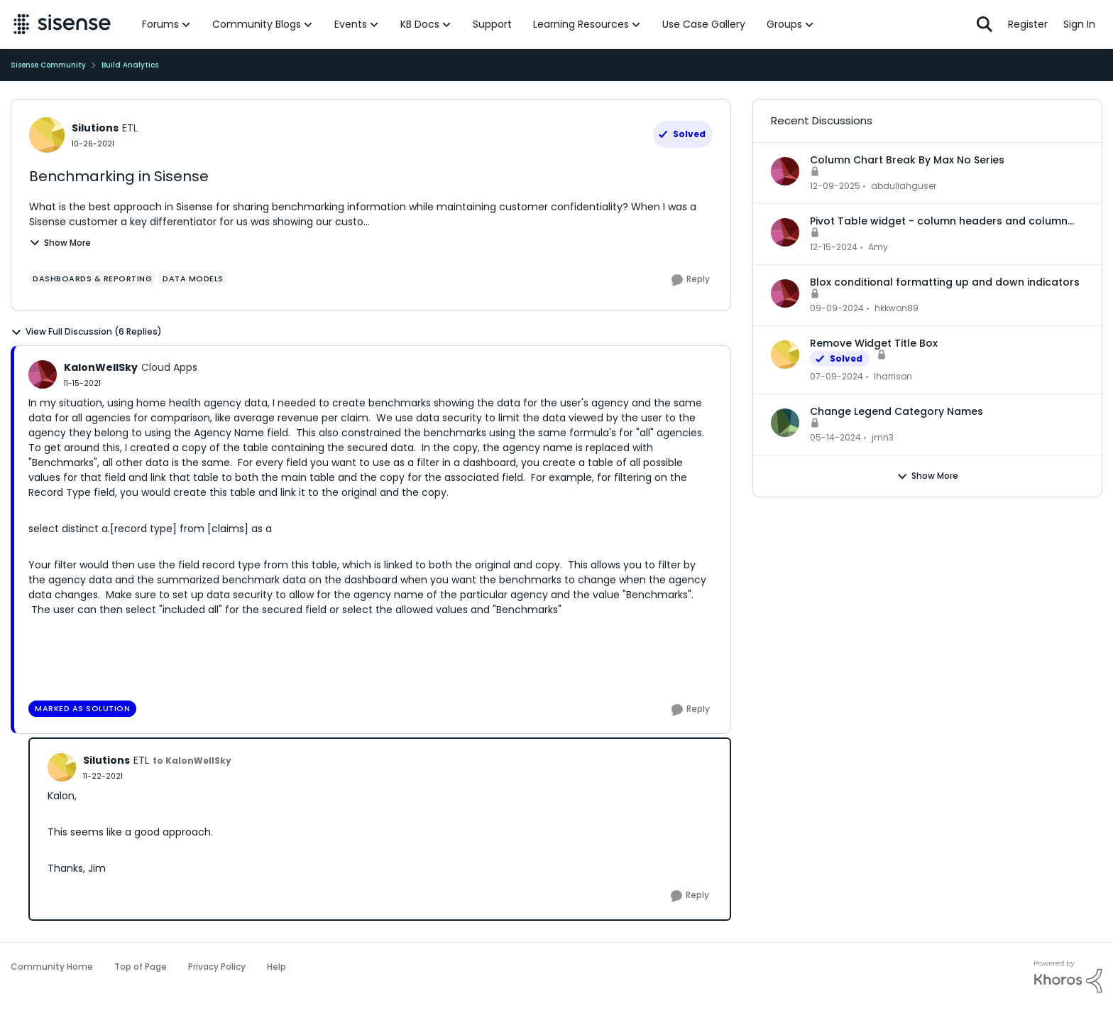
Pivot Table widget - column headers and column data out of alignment (939, 221)
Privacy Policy (217, 967)
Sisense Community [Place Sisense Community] (48, 65)
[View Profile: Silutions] (47, 135)
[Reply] (691, 280)
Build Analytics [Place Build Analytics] (130, 65)
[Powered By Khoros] (1068, 977)
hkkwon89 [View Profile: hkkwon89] (896, 308)
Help (276, 967)
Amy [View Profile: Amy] (878, 247)
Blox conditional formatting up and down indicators (945, 282)
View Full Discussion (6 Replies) (86, 331)
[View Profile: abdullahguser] (785, 171)
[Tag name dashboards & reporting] (92, 278)
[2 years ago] (833, 247)
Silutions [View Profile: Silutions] (95, 128)
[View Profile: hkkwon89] (785, 293)
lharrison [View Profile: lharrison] (893, 376)
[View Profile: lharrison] (785, 354)
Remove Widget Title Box (874, 343)
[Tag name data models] (193, 278)
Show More (60, 243)
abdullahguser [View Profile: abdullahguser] (903, 186)
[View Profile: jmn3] (785, 423)
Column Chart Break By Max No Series (907, 159)
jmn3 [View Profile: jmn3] (883, 437)
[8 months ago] (835, 186)
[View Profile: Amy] (785, 232)
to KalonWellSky (192, 761)
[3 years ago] (836, 376)
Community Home (52, 967)
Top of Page (140, 967)
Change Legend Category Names (896, 411)
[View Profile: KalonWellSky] (42, 374)
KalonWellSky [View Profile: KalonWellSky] (101, 367)
